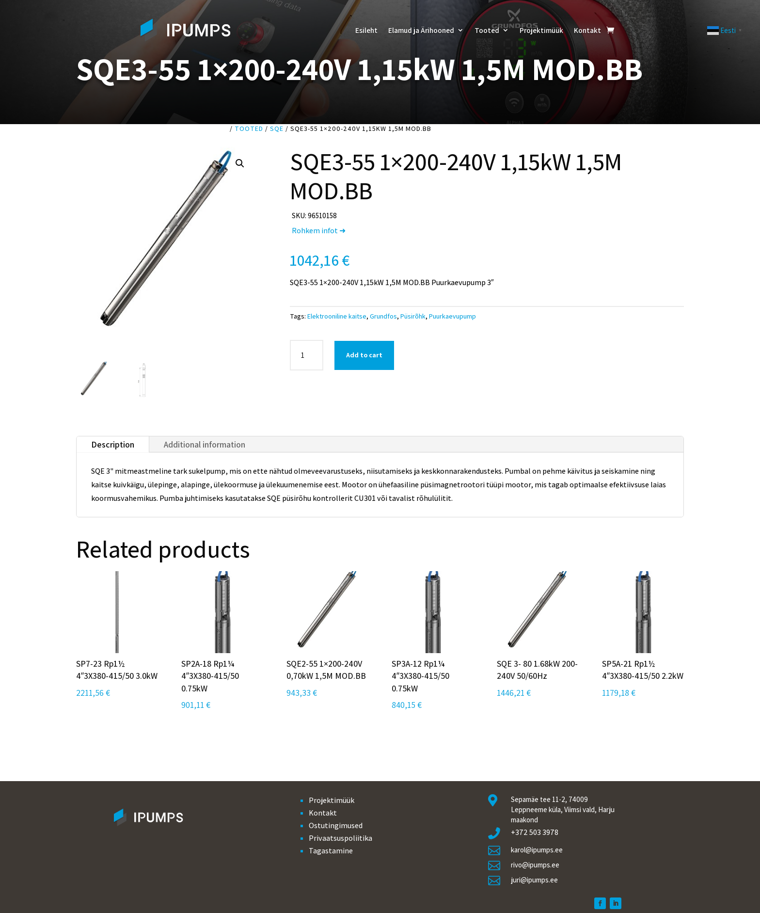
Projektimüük (541, 30)
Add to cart (364, 355)
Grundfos (383, 316)
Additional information (204, 444)
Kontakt (587, 30)
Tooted (487, 30)
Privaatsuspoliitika (340, 838)
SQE (277, 128)
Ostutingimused (336, 825)
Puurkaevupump (452, 316)
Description (112, 444)
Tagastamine (331, 851)
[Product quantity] (306, 355)
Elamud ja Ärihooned (421, 30)
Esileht (366, 30)
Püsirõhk (413, 316)
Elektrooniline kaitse (336, 316)
